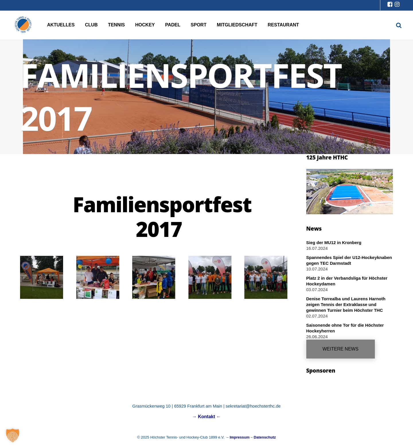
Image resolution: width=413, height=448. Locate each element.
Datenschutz (265, 437)
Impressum (240, 437)
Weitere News (341, 348)
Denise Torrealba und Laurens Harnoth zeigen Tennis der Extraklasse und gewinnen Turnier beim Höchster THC (345, 304)
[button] (12, 435)
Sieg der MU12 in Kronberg (334, 242)
